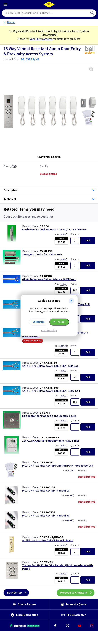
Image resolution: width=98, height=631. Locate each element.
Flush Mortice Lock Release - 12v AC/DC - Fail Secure (54, 229)
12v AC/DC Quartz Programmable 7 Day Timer (50, 440)
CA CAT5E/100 (49, 388)
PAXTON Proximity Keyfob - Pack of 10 (45, 490)
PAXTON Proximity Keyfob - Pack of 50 (45, 515)
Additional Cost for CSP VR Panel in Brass (47, 540)
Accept (59, 322)
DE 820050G (47, 512)
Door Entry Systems (40, 39)
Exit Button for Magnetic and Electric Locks (49, 416)
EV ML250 (46, 251)
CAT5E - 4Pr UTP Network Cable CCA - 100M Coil (51, 391)
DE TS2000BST (50, 437)
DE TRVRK (46, 562)
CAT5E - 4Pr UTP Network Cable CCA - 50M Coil (50, 366)
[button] (71, 301)
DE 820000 (46, 462)
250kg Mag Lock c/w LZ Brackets (42, 254)
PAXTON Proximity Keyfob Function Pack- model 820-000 (57, 465)
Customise (38, 322)
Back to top (18, 592)
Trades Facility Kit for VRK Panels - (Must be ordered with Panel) (57, 567)
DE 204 (44, 226)
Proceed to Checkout (77, 592)
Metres (73, 284)
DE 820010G (47, 487)
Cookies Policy (49, 330)
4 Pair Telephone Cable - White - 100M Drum (49, 279)
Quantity (44, 166)
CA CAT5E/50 (48, 363)
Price (10, 166)
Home (11, 22)
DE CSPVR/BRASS (51, 537)
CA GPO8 (46, 276)
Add (88, 240)
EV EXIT (45, 413)
